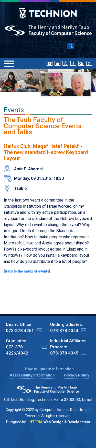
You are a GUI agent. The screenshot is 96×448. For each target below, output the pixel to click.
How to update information (49, 369)
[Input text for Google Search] (47, 46)
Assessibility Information (32, 375)
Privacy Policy (76, 375)
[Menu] (9, 63)
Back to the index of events (27, 271)
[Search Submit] (70, 46)
